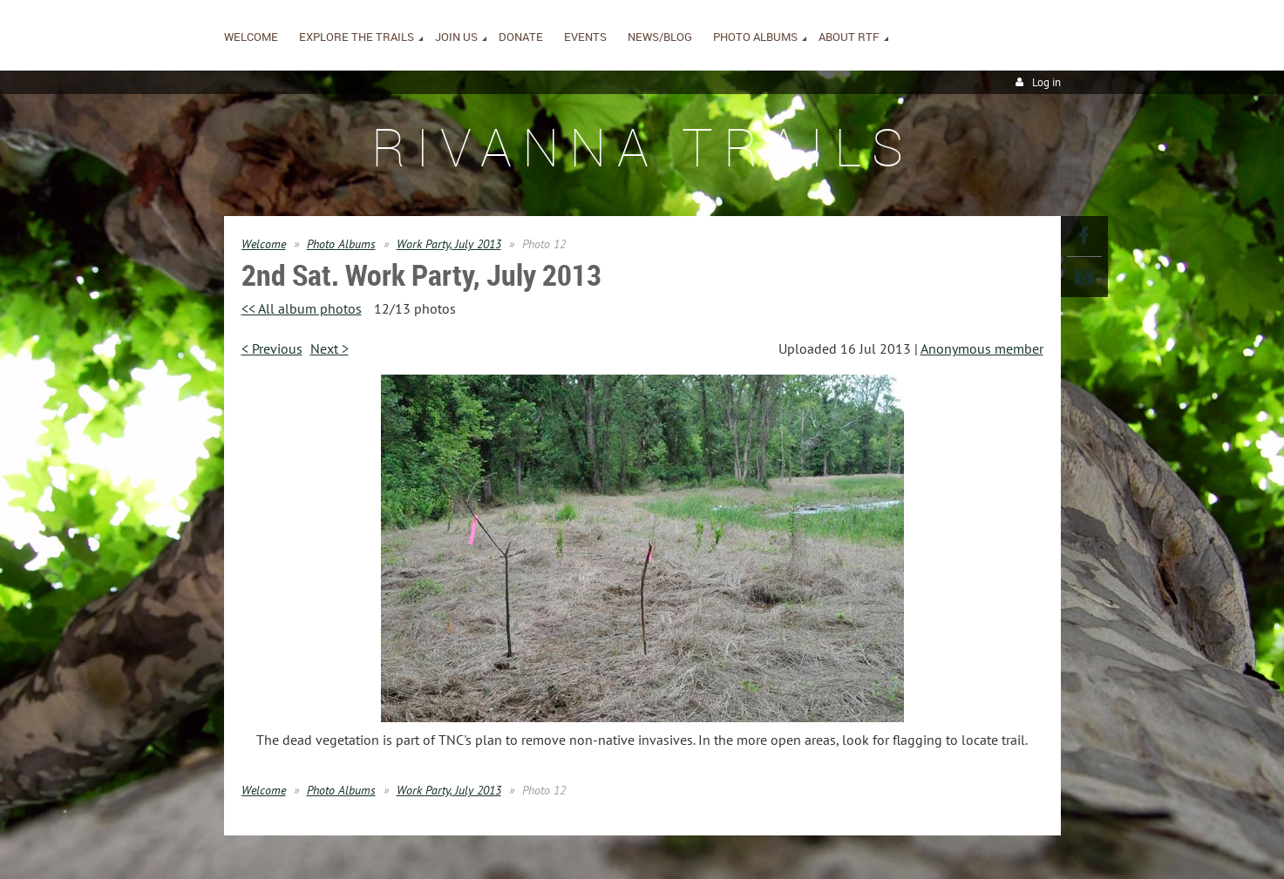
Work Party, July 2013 (449, 244)
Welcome (263, 244)
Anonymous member (982, 348)
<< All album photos (301, 308)
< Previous (271, 348)
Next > (329, 348)
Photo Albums (341, 244)
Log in (1046, 82)
